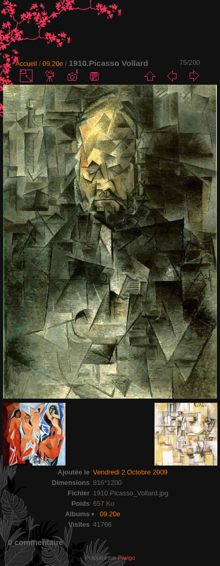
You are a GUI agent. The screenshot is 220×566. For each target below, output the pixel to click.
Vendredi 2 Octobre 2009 (130, 472)
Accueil (26, 63)
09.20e (52, 63)
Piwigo (126, 557)
